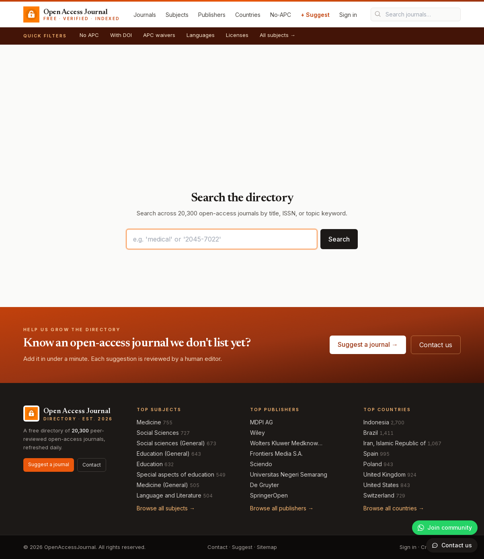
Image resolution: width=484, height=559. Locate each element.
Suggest (242, 547)
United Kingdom (384, 474)
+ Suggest (315, 14)
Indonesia (376, 422)
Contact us (435, 345)
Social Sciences (158, 432)
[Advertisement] (242, 105)
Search (339, 239)
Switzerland (378, 495)
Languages (201, 35)
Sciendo (261, 464)
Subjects (177, 14)
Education (150, 464)
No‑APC (280, 14)
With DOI (121, 35)
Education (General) (163, 453)
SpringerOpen (269, 495)
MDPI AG (261, 422)
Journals (144, 14)
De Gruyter (264, 484)
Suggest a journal (48, 464)
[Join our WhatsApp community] (445, 527)
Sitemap (267, 547)
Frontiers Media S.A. (276, 453)
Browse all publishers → (282, 508)
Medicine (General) (162, 484)
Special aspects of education (175, 474)
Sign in (348, 14)
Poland (372, 464)
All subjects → (277, 35)
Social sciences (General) (171, 443)
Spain (370, 453)
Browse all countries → (393, 508)
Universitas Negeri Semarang (288, 474)
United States (381, 484)
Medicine (149, 422)
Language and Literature (169, 495)
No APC (89, 35)
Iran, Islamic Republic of (394, 443)
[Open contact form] (452, 545)
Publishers (212, 14)
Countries (247, 14)
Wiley (257, 432)
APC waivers (159, 35)
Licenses (237, 35)
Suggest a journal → (368, 344)
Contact (91, 465)
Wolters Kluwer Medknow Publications (284, 443)
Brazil (370, 432)
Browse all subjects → (166, 508)
